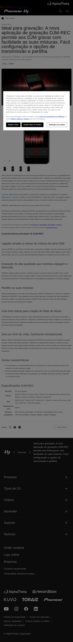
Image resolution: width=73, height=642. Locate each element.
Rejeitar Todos (13, 125)
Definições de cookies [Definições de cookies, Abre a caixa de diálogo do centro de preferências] (57, 125)
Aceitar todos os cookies (32, 125)
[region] (36, 110)
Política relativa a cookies (20, 119)
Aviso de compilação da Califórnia (51, 116)
